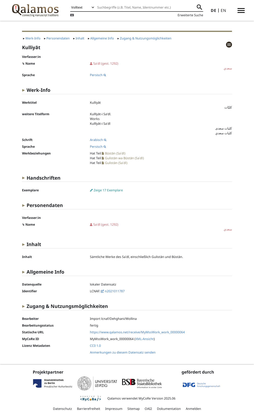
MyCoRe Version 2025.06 (157, 398)
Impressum (113, 408)
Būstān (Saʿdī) (115, 153)
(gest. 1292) (161, 66)
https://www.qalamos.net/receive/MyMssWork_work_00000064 (137, 332)
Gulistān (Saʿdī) (116, 163)
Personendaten (58, 38)
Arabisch (98, 140)
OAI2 (148, 408)
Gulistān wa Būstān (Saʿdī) (124, 158)
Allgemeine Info (102, 38)
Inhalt (80, 38)
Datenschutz (62, 408)
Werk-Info (32, 38)
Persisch (98, 75)
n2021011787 (115, 291)
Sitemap (133, 408)
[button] (241, 10)
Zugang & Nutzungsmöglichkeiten (145, 38)
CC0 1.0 (95, 345)
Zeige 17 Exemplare (108, 190)
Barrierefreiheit (88, 408)
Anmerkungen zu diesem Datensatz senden (123, 352)
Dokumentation (169, 408)
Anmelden (193, 408)
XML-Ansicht (144, 339)
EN (223, 10)
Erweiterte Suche (190, 15)
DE (213, 10)
